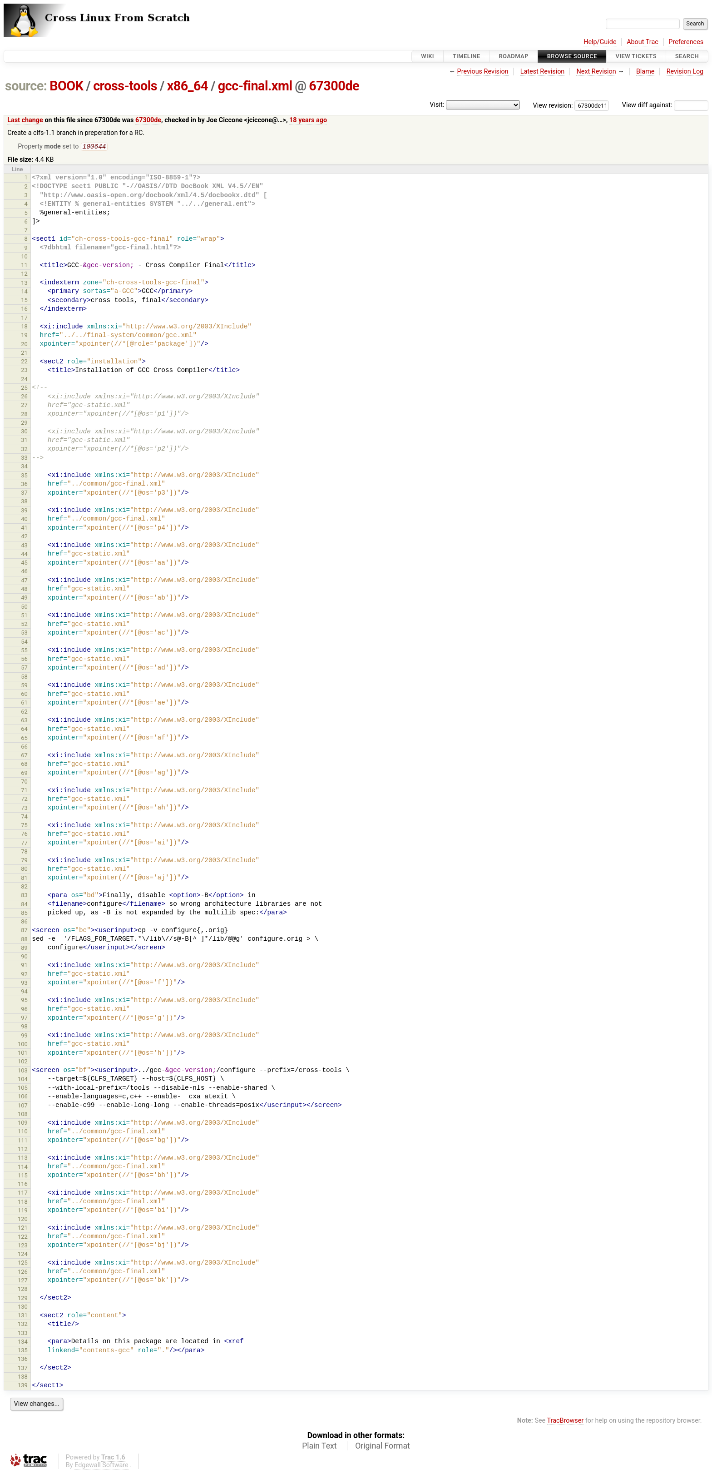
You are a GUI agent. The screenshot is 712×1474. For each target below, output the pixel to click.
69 (24, 773)
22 (24, 362)
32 (24, 450)
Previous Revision (483, 71)
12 (24, 274)
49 (24, 598)
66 (24, 747)
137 (23, 1368)
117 (23, 1193)
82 (24, 887)
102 (23, 1062)
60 (24, 694)
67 (24, 756)
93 (24, 983)
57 (24, 668)
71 (24, 791)
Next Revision (596, 71)
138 (23, 1377)
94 (24, 992)
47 (24, 581)
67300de (334, 86)
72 (24, 799)
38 (24, 502)
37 (24, 493)
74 (24, 817)
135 (23, 1351)
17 (24, 318)
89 (24, 948)
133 (23, 1333)
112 (23, 1149)
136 (23, 1359)
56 (24, 659)
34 (24, 467)
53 (24, 633)
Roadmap (514, 56)
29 (24, 423)
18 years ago (308, 120)
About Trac (642, 42)
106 (23, 1097)
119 (23, 1211)
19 (24, 336)
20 (24, 345)
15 (24, 301)
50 (24, 607)
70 (24, 782)
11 (24, 266)
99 (24, 1036)
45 (24, 563)
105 (23, 1088)
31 (24, 440)
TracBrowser (565, 1421)
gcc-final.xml (255, 86)
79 (24, 861)
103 (23, 1071)
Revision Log (685, 71)
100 (23, 1045)
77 (24, 843)
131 (23, 1316)
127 (23, 1281)
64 (24, 729)
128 (23, 1289)
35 (24, 476)
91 (24, 966)
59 (24, 686)
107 (23, 1106)
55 (24, 651)
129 (23, 1298)
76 (24, 834)
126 (23, 1272)
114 (23, 1167)
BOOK (66, 86)
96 (24, 1010)
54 (24, 642)
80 (24, 869)
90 (24, 957)
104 (23, 1080)
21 (24, 353)
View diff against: (665, 105)
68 (24, 764)
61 (24, 703)
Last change (25, 120)
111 (23, 1141)
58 (24, 677)
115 (23, 1176)
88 (24, 940)
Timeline (466, 56)
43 (24, 546)
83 (24, 896)
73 (24, 808)
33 (24, 458)
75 (24, 826)
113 (23, 1158)
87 (24, 931)
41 (24, 528)
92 (24, 975)
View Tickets (636, 56)
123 (23, 1246)
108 (23, 1115)
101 (23, 1053)
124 (23, 1254)
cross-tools (125, 86)
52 (24, 624)
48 (24, 589)
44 (24, 554)
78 (24, 852)
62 (24, 712)
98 (24, 1027)
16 (24, 309)
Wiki (427, 56)
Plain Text (319, 1446)
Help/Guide (599, 42)
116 (23, 1184)
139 (23, 1386)
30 (24, 432)
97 (24, 1018)
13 (24, 283)
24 (24, 380)
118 (23, 1202)
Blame (645, 71)
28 (24, 415)
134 (23, 1342)
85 (24, 913)
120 (23, 1219)
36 (24, 484)
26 (24, 397)
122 (23, 1237)
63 (24, 721)
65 (24, 738)
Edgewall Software (101, 1466)
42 (24, 537)
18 (24, 327)
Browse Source (572, 56)
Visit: (437, 105)
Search (687, 56)
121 (23, 1228)
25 (24, 388)
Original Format (382, 1446)
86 (24, 922)
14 (24, 292)
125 (23, 1263)
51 (24, 616)
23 (24, 370)
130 (23, 1307)
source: (26, 86)
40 (24, 519)
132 (23, 1324)
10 (24, 257)
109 (23, 1123)
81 (24, 878)
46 (24, 572)
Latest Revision (542, 71)
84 (24, 905)
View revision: (553, 105)
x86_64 (187, 86)
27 (24, 405)
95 (24, 1001)
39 (24, 511)
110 (23, 1132)
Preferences (685, 42)
